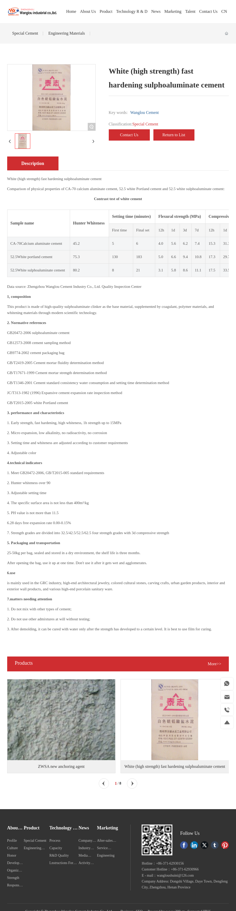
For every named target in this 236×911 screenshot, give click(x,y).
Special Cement (25, 33)
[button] (104, 783)
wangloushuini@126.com (175, 875)
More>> (214, 664)
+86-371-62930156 (170, 863)
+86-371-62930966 (185, 869)
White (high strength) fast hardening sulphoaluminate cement (174, 766)
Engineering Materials (66, 33)
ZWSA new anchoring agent (61, 766)
